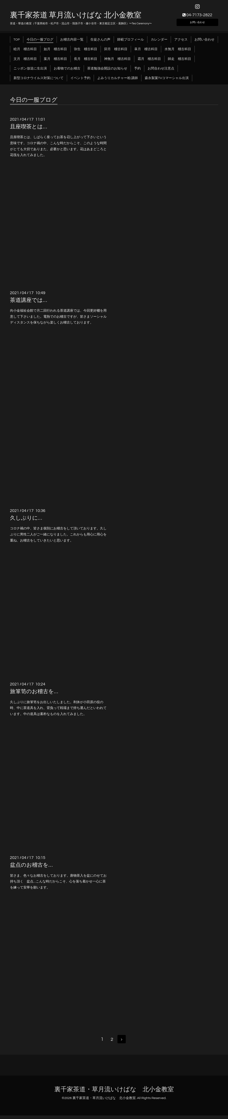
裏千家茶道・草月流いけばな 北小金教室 (114, 1092)
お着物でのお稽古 (67, 71)
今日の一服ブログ (40, 42)
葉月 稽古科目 (55, 61)
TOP (17, 42)
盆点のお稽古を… (31, 868)
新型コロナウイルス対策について (39, 81)
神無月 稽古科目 (117, 61)
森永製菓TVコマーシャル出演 (167, 81)
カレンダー (159, 42)
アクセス (181, 42)
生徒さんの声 (100, 42)
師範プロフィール (130, 42)
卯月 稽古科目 (115, 52)
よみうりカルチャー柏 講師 (117, 81)
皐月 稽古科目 (146, 52)
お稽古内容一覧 (71, 42)
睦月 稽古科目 (25, 52)
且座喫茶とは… (28, 129)
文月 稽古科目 (25, 61)
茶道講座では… (28, 303)
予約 (137, 71)
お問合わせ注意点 (161, 71)
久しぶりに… (26, 521)
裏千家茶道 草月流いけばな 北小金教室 (75, 18)
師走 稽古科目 (179, 61)
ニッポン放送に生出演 (30, 71)
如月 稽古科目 (55, 52)
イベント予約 (80, 81)
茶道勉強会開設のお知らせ (107, 71)
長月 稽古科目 (85, 61)
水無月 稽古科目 (177, 52)
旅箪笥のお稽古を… (34, 694)
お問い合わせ (197, 24)
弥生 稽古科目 (85, 52)
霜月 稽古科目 (149, 61)
